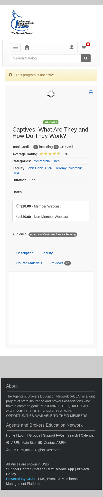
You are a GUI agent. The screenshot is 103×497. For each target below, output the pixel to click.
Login (22, 435)
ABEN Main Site (23, 443)
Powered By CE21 (21, 479)
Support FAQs (54, 435)
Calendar (88, 435)
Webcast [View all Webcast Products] (51, 122)
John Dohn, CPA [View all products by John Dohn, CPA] (39, 168)
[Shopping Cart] (86, 47)
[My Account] (71, 47)
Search (72, 435)
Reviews (60, 263)
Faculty (47, 253)
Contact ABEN (55, 443)
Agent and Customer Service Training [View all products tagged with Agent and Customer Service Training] (52, 234)
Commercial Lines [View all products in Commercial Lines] (46, 161)
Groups (34, 435)
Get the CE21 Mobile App (54, 469)
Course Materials (29, 263)
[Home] (27, 47)
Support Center (18, 469)
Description (24, 253)
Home (10, 435)
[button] (91, 92)
